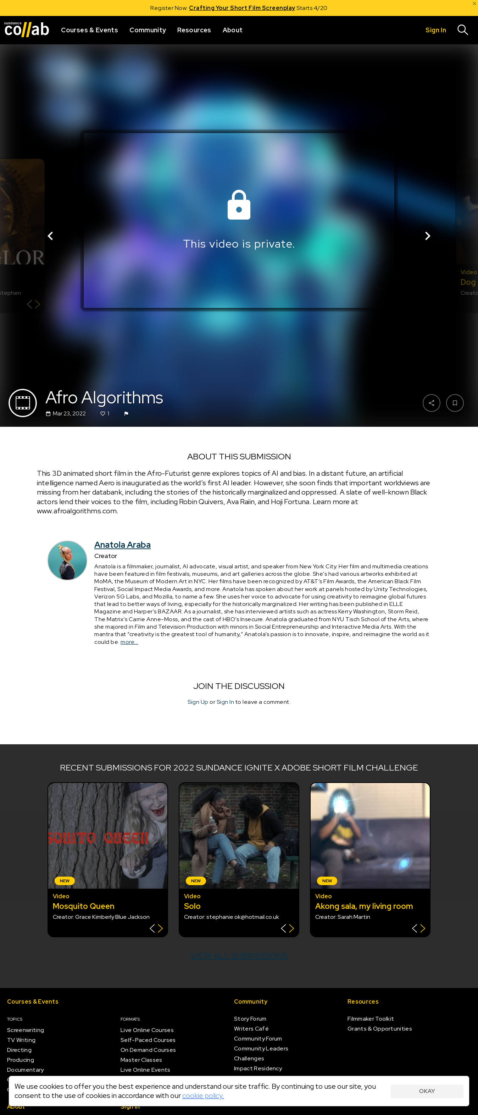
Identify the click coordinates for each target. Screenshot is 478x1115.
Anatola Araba (122, 544)
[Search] (463, 30)
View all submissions (239, 955)
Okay (427, 1091)
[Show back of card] (33, 305)
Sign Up (198, 702)
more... (129, 642)
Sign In (225, 702)
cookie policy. (203, 1095)
